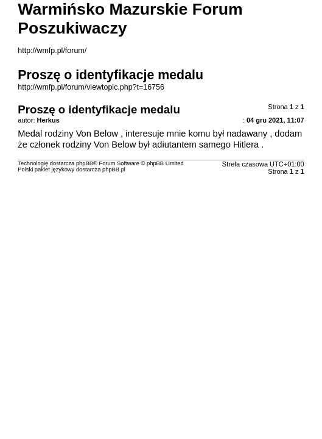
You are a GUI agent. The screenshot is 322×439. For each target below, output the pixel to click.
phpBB (84, 163)
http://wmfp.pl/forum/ (52, 50)
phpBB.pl (113, 169)
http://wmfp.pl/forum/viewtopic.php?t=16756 (91, 87)
